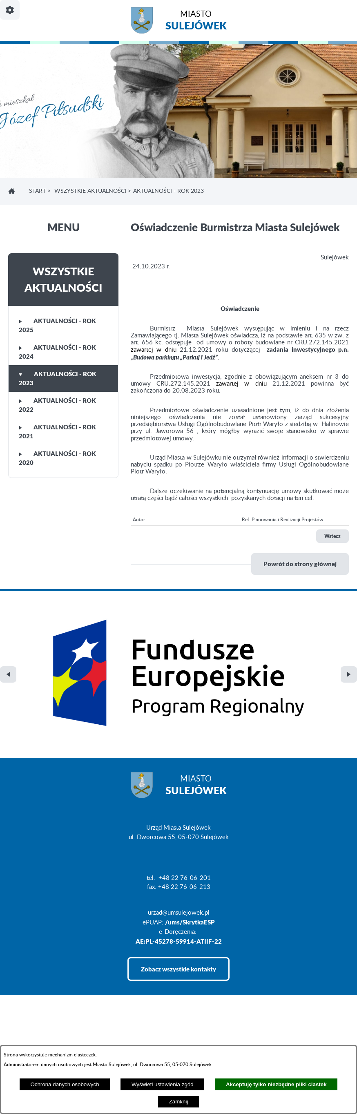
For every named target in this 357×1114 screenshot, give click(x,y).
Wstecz (332, 536)
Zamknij (178, 1101)
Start (37, 191)
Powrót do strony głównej (300, 563)
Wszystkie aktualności (90, 191)
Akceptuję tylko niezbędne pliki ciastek (276, 1084)
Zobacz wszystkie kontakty (178, 861)
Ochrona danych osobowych (64, 1084)
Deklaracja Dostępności (39, 1044)
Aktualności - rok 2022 (57, 405)
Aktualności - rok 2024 (57, 352)
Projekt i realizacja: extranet (45, 1030)
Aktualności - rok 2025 (57, 325)
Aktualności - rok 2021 (57, 431)
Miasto (196, 21)
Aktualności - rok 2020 (57, 458)
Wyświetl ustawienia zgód (163, 1084)
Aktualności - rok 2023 (57, 378)
